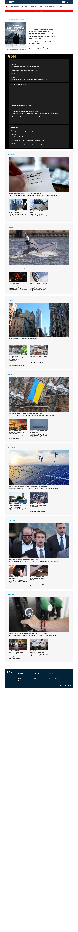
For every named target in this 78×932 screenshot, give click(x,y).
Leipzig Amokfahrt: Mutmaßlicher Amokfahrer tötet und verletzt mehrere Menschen (17, 652)
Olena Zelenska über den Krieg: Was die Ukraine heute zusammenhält (26, 413)
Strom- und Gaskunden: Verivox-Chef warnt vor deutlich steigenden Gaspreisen (27, 144)
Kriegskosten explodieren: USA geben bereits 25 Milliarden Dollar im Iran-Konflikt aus (39, 505)
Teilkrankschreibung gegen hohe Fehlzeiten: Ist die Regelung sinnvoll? (26, 193)
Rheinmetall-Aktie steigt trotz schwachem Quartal (21, 266)
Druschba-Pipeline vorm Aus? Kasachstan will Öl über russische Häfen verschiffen (27, 140)
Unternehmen (12, 154)
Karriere (35, 680)
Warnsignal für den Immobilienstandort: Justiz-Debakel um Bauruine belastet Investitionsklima (17, 358)
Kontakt (51, 676)
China (41, 6)
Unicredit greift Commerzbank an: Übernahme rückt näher (17, 211)
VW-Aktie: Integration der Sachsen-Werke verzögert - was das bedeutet (38, 284)
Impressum (20, 673)
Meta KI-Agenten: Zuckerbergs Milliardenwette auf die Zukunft (24, 559)
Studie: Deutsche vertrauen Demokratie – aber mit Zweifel (37, 651)
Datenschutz (21, 680)
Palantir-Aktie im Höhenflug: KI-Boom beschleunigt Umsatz (16, 284)
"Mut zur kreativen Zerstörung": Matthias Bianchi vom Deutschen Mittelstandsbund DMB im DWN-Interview (41, 31)
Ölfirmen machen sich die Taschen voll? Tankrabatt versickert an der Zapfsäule (28, 633)
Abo (63, 2)
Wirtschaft (13, 64)
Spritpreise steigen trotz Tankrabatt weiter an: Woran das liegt (17, 504)
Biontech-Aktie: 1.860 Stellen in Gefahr (37, 211)
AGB (19, 676)
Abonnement (36, 673)
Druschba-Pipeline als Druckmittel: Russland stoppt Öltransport (24, 131)
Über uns (51, 673)
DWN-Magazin (34, 6)
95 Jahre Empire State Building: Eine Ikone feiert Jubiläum (23, 338)
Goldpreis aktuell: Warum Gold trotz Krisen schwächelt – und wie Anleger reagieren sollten (29, 79)
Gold (42, 116)
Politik (30, 36)
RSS (35, 678)
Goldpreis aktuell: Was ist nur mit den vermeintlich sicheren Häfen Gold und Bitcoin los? (29, 74)
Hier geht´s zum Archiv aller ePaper (16, 49)
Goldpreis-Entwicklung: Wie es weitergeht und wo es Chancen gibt (24, 70)
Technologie (11, 520)
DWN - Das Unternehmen (54, 678)
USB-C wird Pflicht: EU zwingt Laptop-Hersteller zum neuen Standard (37, 578)
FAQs (19, 678)
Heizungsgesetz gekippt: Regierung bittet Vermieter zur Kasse (38, 357)
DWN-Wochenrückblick (49, 6)
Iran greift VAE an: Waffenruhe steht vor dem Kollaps (38, 431)
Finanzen (31, 47)
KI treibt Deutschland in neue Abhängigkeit (16, 577)
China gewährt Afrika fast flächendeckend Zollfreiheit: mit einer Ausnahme (16, 432)
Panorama (11, 594)
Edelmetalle (25, 6)
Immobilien (11, 300)
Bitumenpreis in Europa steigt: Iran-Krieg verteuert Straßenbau (23, 136)
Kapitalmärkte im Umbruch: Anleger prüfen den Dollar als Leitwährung (25, 66)
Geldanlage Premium (16, 6)
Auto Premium (59, 6)
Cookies (35, 676)
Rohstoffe (24, 116)
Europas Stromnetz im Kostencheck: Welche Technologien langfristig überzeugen (29, 486)
